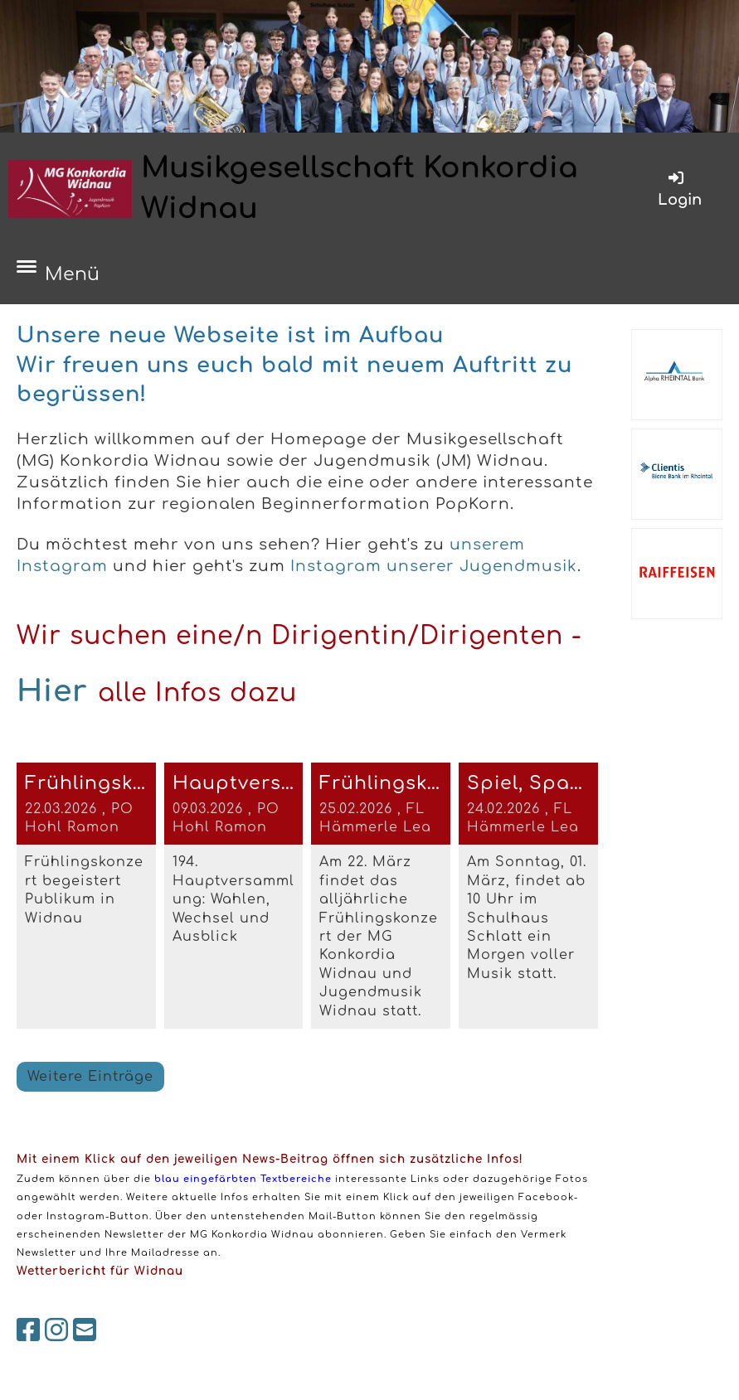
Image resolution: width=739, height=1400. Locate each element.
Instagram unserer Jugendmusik (433, 566)
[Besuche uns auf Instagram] (57, 1330)
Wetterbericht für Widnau (100, 1271)
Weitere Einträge (90, 1076)
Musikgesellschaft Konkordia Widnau (359, 188)
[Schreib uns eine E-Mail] (85, 1330)
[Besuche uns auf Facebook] (29, 1330)
